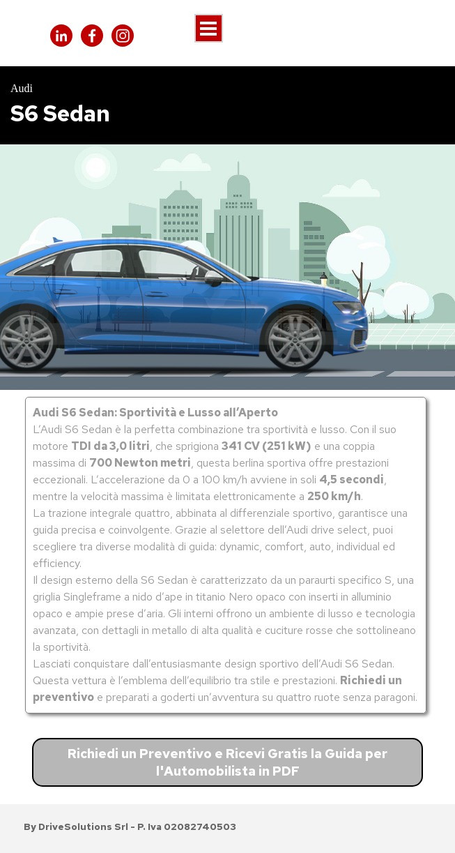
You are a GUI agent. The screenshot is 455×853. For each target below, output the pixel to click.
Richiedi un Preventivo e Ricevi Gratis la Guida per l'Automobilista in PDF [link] (227, 762)
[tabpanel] (227, 105)
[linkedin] (61, 35)
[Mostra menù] (208, 28)
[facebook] (92, 35)
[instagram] (122, 35)
